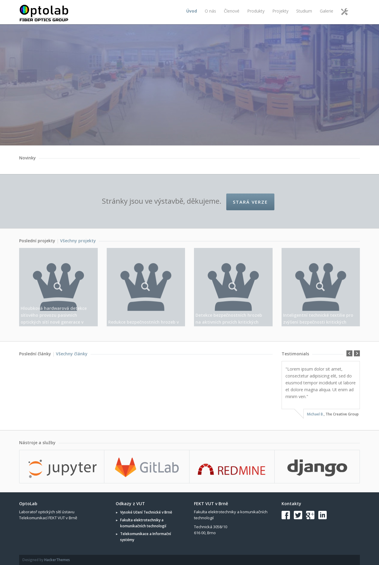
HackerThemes (57, 559)
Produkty (256, 11)
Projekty (280, 11)
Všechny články (72, 354)
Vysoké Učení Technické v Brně (146, 512)
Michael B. (315, 414)
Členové (231, 11)
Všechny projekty (78, 240)
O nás (210, 11)
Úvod (191, 11)
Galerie (326, 11)
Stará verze (250, 202)
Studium (304, 11)
